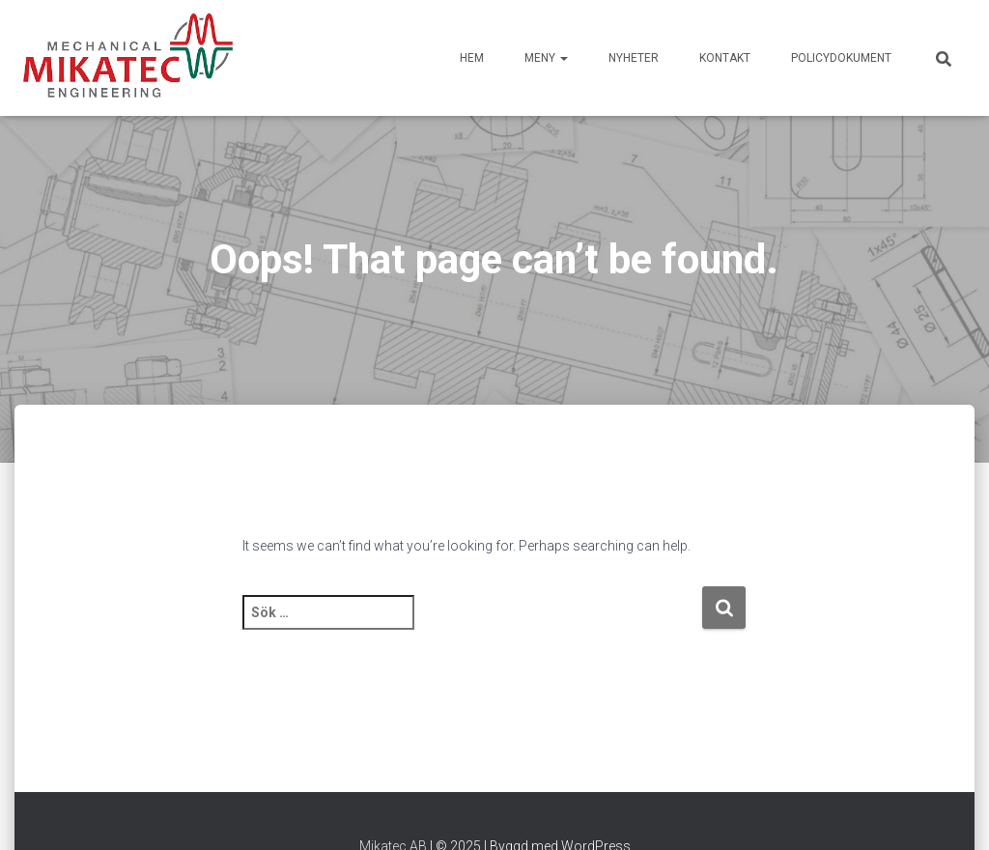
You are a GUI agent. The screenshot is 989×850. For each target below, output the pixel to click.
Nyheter (633, 58)
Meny (546, 58)
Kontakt (724, 58)
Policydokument (841, 58)
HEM (472, 58)
